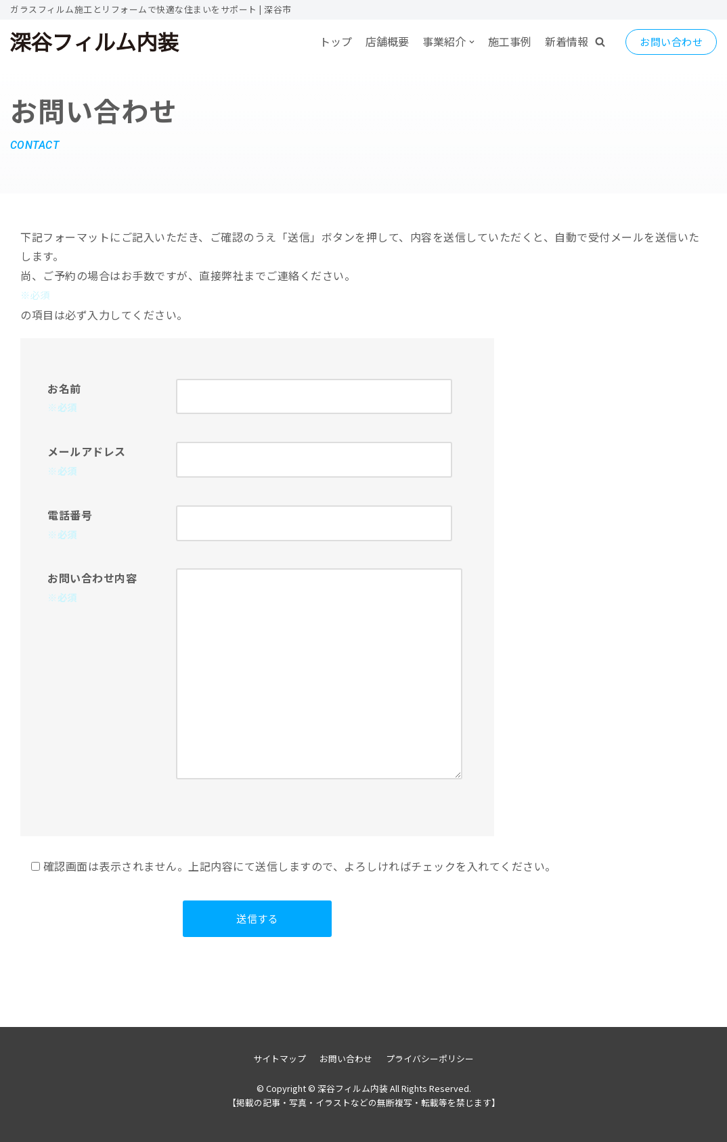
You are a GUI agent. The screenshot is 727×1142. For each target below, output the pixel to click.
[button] (600, 42)
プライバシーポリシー (430, 1058)
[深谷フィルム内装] (94, 42)
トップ (336, 41)
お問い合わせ (671, 42)
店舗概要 (387, 41)
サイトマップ (279, 1058)
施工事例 (509, 41)
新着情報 (566, 41)
